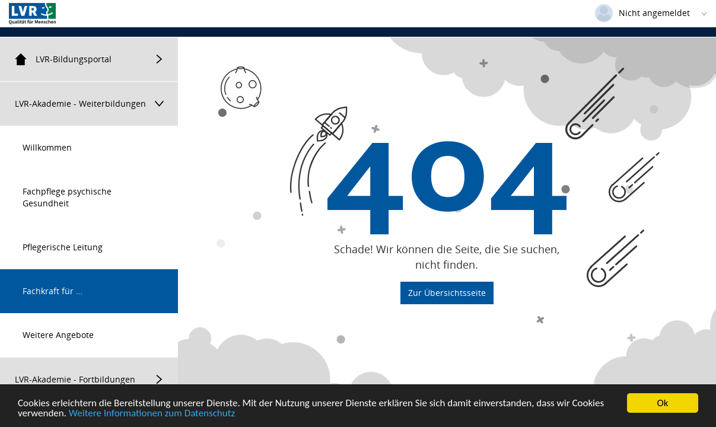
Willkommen (47, 147)
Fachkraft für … (52, 291)
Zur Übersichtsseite (447, 292)
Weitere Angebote (58, 334)
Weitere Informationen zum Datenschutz (152, 413)
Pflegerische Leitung (63, 247)
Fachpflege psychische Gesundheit (67, 197)
